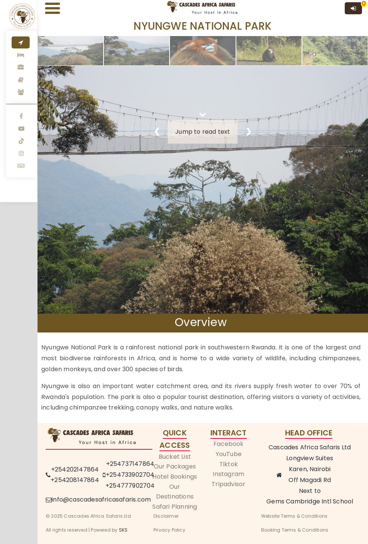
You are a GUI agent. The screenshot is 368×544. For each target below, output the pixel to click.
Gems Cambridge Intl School (309, 501)
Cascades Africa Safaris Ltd (310, 447)
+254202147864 (75, 469)
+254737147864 (130, 463)
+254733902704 (130, 474)
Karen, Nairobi (310, 469)
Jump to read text (202, 131)
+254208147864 (75, 480)
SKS (123, 530)
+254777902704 (130, 485)
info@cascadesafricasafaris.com (101, 499)
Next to (310, 491)
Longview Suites (309, 458)
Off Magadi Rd (309, 480)
